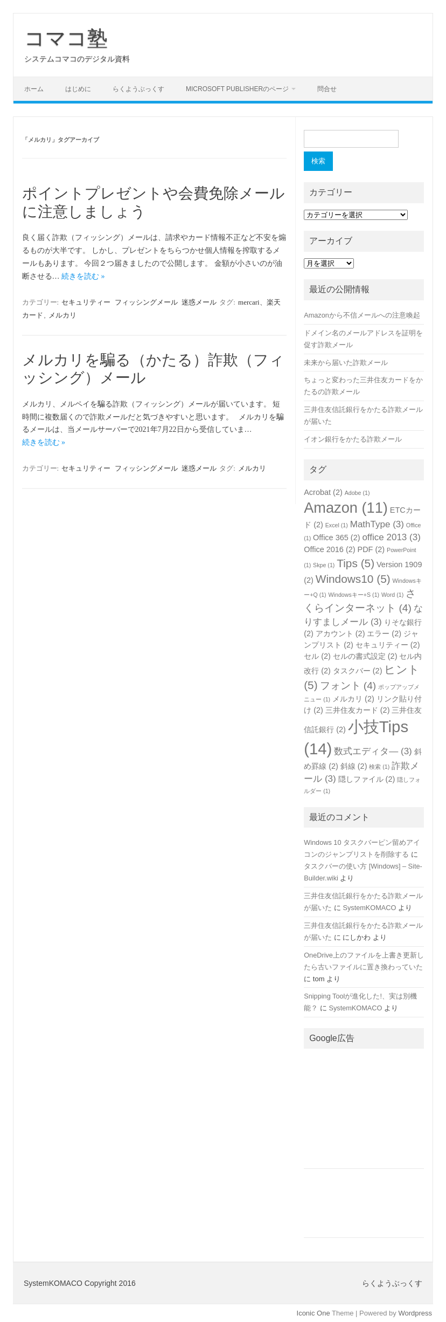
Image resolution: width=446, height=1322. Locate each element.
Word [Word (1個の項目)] (392, 594)
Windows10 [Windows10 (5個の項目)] (353, 579)
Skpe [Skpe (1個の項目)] (323, 565)
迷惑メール (199, 302)
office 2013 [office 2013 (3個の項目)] (391, 537)
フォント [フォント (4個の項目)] (348, 685)
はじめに (78, 89)
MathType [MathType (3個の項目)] (377, 524)
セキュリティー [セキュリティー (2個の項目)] (388, 645)
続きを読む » (83, 276)
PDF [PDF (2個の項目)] (371, 549)
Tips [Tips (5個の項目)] (355, 563)
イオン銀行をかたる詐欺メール (353, 439)
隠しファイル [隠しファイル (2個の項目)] (366, 779)
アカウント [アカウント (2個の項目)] (340, 633)
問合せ (327, 89)
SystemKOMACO (369, 908)
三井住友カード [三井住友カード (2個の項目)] (357, 710)
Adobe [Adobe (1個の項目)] (357, 493)
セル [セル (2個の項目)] (317, 656)
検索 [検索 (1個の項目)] (379, 766)
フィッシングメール (146, 302)
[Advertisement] (364, 1112)
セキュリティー (85, 302)
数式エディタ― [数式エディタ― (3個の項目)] (373, 751)
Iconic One (313, 1313)
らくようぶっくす (138, 89)
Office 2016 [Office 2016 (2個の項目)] (329, 549)
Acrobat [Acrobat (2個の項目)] (323, 492)
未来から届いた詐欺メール (346, 363)
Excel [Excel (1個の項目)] (336, 525)
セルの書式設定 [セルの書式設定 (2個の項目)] (365, 656)
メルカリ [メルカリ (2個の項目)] (353, 698)
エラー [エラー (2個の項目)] (384, 633)
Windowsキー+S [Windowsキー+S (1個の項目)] (354, 594)
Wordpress (415, 1313)
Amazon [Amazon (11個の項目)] (346, 507)
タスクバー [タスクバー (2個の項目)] (357, 670)
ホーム (34, 89)
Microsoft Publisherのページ (237, 89)
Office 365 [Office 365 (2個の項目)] (336, 537)
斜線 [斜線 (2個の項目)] (353, 766)
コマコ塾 (66, 38)
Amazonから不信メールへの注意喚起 (362, 315)
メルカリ (62, 315)
